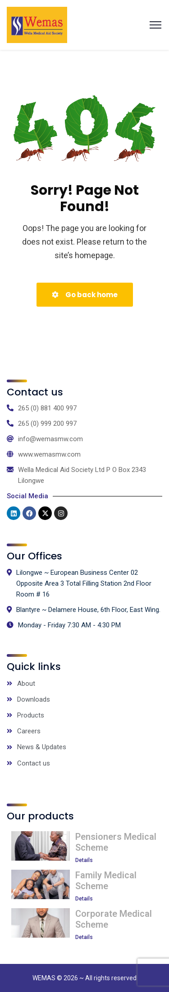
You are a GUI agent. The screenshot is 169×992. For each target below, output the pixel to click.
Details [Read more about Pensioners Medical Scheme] (84, 860)
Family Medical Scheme (106, 880)
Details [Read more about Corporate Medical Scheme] (84, 937)
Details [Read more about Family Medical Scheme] (84, 899)
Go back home (85, 294)
